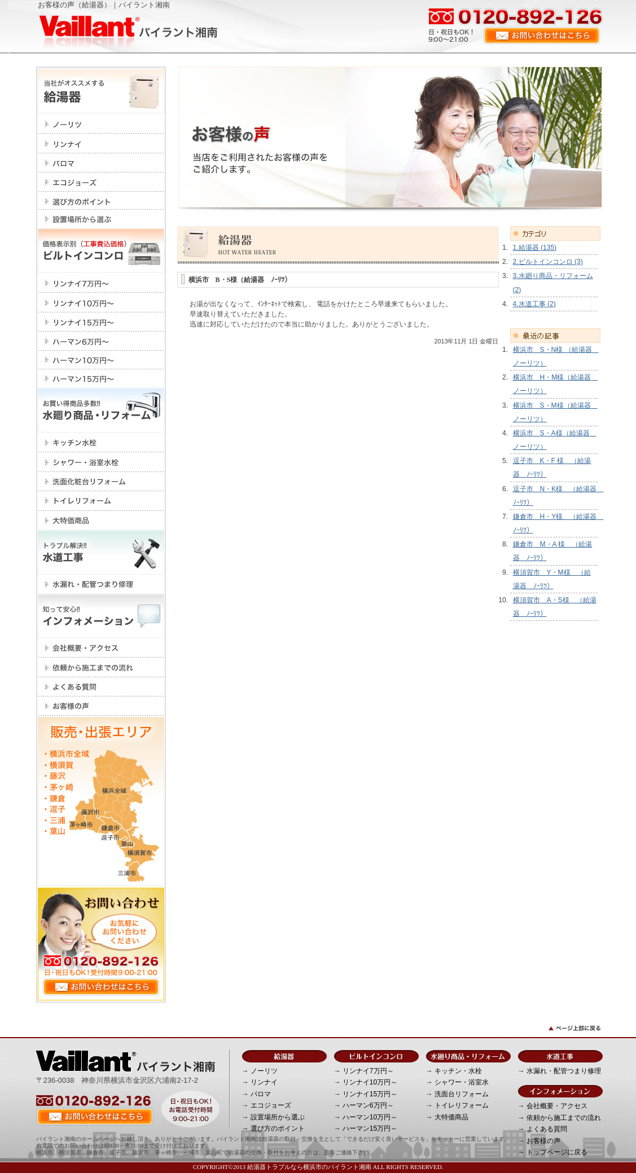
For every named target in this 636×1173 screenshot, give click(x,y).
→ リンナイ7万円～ (364, 1071)
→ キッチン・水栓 (454, 1071)
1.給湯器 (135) (535, 248)
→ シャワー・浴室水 (457, 1082)
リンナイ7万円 (101, 283)
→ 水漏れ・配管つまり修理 (559, 1071)
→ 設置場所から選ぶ (273, 1117)
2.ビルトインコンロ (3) (548, 262)
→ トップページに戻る (552, 1152)
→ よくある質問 (542, 1129)
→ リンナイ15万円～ (366, 1094)
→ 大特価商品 (447, 1117)
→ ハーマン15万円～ (366, 1128)
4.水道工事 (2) (534, 304)
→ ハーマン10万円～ (366, 1117)
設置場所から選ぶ (101, 219)
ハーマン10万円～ (101, 360)
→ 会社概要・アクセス (552, 1106)
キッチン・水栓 (101, 442)
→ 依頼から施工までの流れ (559, 1118)
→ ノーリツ (260, 1071)
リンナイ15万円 (101, 322)
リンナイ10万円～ (101, 302)
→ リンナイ (260, 1082)
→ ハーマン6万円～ (364, 1105)
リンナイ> (101, 143)
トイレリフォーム (101, 501)
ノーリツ (101, 123)
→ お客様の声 (539, 1141)
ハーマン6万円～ (101, 341)
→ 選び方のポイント (273, 1128)
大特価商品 (101, 520)
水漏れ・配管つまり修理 (101, 584)
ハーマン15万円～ (101, 378)
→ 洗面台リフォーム (457, 1094)
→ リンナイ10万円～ (366, 1082)
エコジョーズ (101, 182)
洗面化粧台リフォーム (101, 481)
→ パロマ (256, 1094)
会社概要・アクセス (101, 648)
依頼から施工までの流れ (101, 667)
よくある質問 (101, 686)
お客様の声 (101, 706)
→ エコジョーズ (266, 1105)
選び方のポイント (101, 201)
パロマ (101, 163)
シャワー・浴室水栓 (101, 462)
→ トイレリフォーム (457, 1105)
